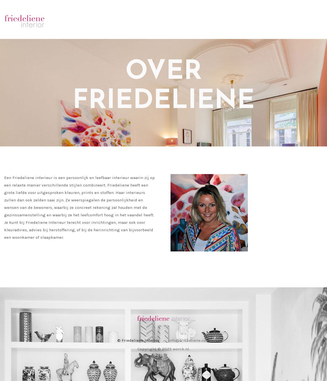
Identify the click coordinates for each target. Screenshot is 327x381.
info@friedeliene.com (189, 340)
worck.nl (181, 348)
